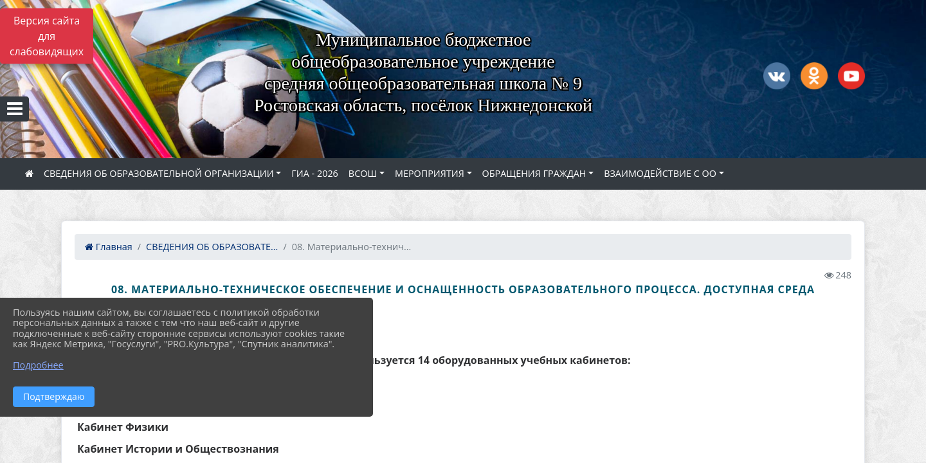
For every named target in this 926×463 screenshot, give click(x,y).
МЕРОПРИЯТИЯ (429, 173)
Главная (108, 247)
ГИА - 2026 (314, 173)
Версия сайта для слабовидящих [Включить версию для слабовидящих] (47, 36)
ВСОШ (363, 173)
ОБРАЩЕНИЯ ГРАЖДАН (534, 173)
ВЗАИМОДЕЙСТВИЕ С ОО (660, 173)
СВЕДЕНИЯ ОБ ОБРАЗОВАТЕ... (212, 247)
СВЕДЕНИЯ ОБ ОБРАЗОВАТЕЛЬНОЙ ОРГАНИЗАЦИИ (159, 173)
